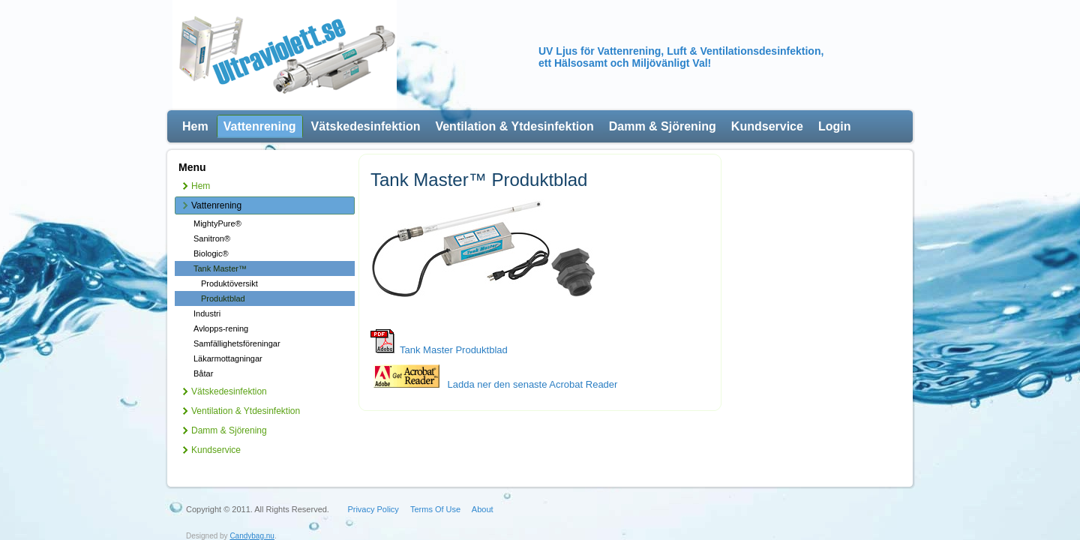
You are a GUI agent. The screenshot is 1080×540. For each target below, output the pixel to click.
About (483, 489)
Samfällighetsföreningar (237, 343)
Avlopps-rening (221, 328)
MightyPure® (218, 223)
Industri (207, 313)
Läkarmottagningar (228, 358)
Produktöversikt (229, 283)
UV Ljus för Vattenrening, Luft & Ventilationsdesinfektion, (681, 51)
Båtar (203, 373)
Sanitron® (212, 238)
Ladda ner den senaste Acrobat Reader (493, 384)
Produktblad (223, 298)
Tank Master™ (220, 268)
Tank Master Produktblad (454, 350)
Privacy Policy (372, 489)
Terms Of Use (435, 489)
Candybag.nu (252, 516)
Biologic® (211, 253)
